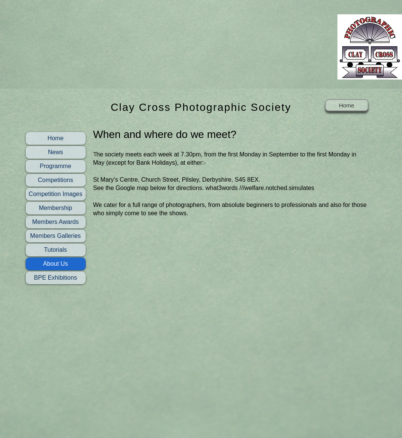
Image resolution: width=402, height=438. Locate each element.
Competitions (55, 180)
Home (56, 138)
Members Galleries (55, 236)
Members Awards (55, 222)
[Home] (346, 105)
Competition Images (55, 194)
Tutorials (55, 250)
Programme (55, 166)
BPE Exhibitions (55, 277)
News (55, 152)
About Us (55, 263)
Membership (55, 208)
